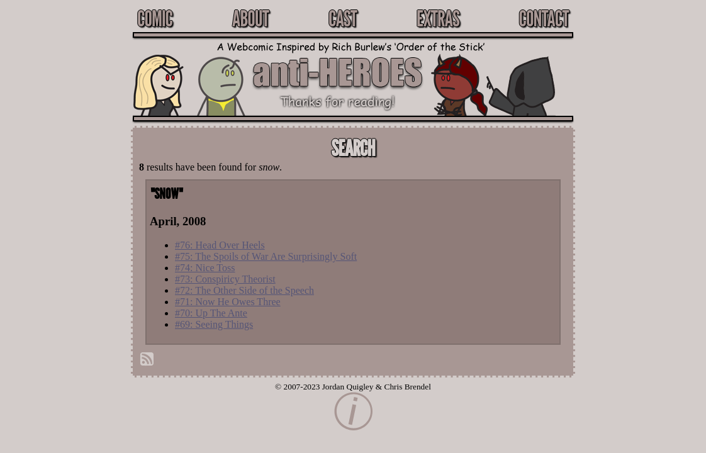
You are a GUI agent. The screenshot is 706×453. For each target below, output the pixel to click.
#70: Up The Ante (211, 313)
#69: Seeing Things (214, 324)
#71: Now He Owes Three (228, 301)
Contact (543, 18)
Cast (342, 18)
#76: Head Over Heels (220, 245)
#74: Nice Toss (205, 267)
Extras (438, 18)
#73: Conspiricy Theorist (225, 279)
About (250, 18)
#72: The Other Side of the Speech (244, 290)
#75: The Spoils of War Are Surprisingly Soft (266, 256)
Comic (154, 18)
